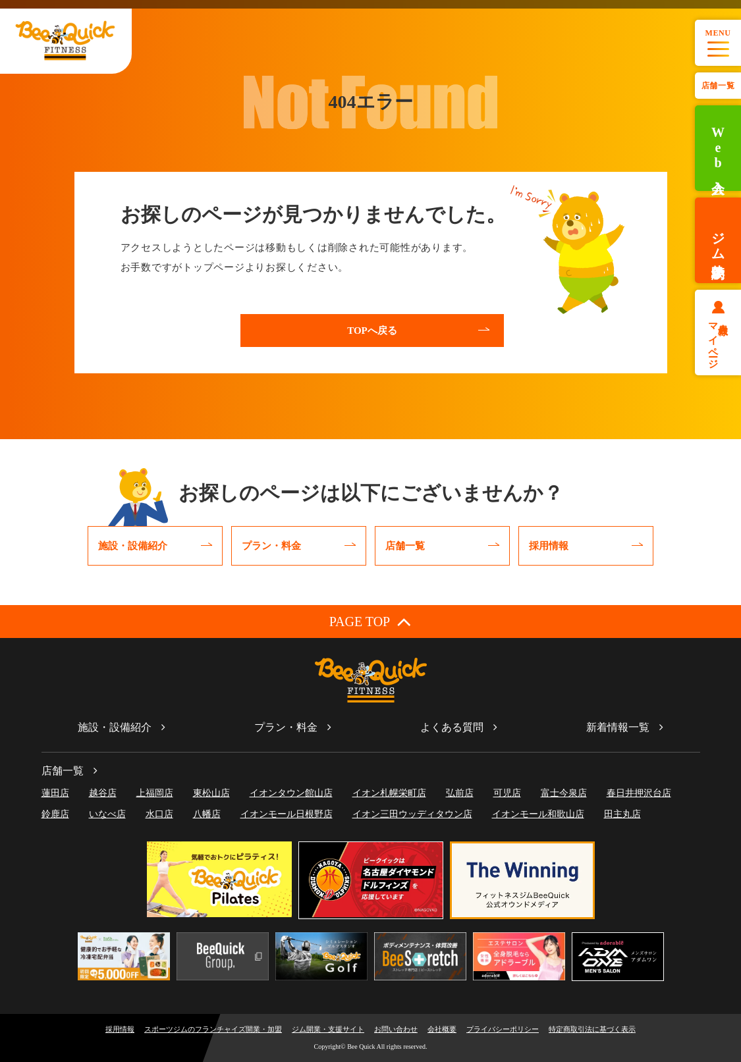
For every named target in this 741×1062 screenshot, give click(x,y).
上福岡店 (154, 793)
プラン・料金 (285, 727)
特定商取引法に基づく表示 (592, 1029)
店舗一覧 (717, 85)
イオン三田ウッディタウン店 (412, 814)
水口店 (159, 814)
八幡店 (207, 814)
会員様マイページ (718, 340)
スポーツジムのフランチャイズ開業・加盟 (213, 1029)
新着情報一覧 (617, 727)
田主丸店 (622, 814)
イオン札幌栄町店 (389, 793)
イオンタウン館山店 (291, 793)
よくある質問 (451, 727)
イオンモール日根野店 (286, 814)
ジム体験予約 (718, 240)
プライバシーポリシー (502, 1029)
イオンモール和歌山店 (538, 814)
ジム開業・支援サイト (328, 1029)
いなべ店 (107, 814)
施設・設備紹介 (114, 727)
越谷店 (103, 793)
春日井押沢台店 (639, 793)
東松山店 (211, 793)
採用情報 (119, 1029)
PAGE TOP (370, 621)
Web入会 (718, 148)
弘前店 (460, 793)
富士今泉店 (564, 793)
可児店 (507, 793)
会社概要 (441, 1029)
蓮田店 (55, 793)
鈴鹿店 (55, 814)
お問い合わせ (396, 1029)
